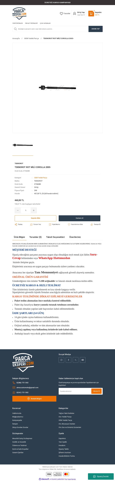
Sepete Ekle (35, 218)
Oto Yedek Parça (65, 417)
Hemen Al (79, 218)
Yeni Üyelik (63, 442)
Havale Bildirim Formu (67, 456)
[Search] (57, 29)
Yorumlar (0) (35, 237)
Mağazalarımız (17, 417)
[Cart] (95, 13)
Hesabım (62, 445)
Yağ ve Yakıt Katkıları (66, 413)
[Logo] (19, 13)
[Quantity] (26, 210)
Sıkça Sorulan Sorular (20, 427)
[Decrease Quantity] (18, 210)
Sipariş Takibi (64, 449)
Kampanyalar (17, 420)
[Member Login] (78, 13)
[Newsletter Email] (81, 391)
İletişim (15, 424)
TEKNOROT (38, 181)
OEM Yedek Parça (41, 178)
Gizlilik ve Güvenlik (19, 442)
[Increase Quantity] (34, 210)
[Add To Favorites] (75, 224)
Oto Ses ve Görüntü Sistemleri (70, 427)
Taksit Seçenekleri (55, 237)
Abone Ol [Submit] (96, 391)
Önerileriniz (75, 237)
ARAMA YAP (96, 29)
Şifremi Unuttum (65, 452)
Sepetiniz (62, 438)
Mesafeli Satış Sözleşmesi (22, 438)
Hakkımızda (16, 413)
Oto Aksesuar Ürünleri (67, 424)
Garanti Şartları (17, 452)
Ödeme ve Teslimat (19, 445)
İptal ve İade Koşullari (20, 449)
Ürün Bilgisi (19, 237)
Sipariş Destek (101, 476)
